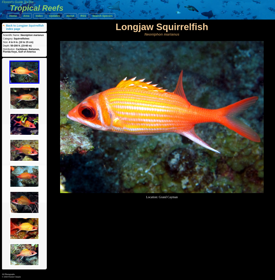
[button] (13, 16)
